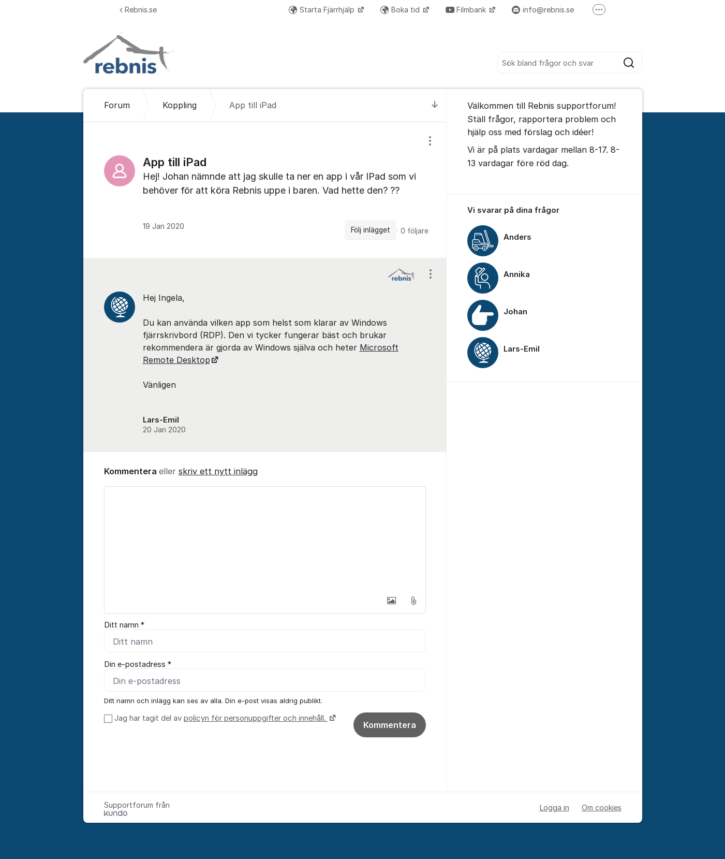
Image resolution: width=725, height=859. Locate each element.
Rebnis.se (138, 9)
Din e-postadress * (137, 664)
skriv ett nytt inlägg (218, 471)
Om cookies (602, 807)
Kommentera (389, 725)
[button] (392, 600)
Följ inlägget (370, 230)
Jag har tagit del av (223, 718)
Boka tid (401, 9)
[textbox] (265, 538)
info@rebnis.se (543, 9)
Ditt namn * (124, 625)
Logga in (554, 807)
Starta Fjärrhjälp (323, 9)
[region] (265, 189)
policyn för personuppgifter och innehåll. (256, 718)
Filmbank (467, 9)
